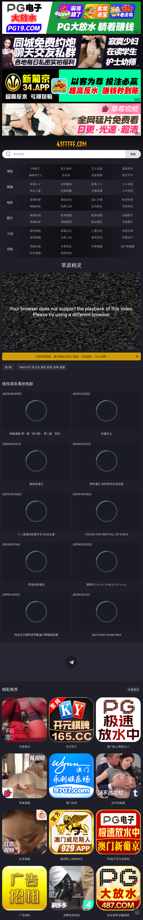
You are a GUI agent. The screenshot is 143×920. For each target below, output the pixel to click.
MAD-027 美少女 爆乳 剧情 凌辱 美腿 (42, 367)
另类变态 (127, 206)
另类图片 (127, 222)
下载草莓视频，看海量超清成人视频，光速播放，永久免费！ (87, 356)
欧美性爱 (127, 199)
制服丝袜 (35, 206)
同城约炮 (35, 246)
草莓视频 (96, 246)
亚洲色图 (66, 215)
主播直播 (96, 190)
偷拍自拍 (66, 199)
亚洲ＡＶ (35, 184)
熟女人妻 (35, 190)
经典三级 (66, 206)
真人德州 (66, 168)
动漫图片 (127, 215)
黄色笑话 (96, 237)
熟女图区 (96, 222)
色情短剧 (66, 253)
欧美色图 (96, 215)
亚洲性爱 (35, 199)
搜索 (133, 154)
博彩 (10, 171)
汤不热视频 (127, 246)
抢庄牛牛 (127, 175)
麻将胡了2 (35, 175)
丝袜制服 (66, 190)
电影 (10, 202)
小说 (10, 233)
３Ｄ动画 (127, 184)
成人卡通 (96, 199)
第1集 (8, 367)
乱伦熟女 (96, 206)
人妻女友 (96, 231)
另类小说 (66, 237)
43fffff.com (71, 144)
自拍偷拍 (66, 184)
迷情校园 (35, 237)
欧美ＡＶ (96, 184)
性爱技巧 (127, 237)
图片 (10, 218)
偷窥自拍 (35, 215)
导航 (10, 249)
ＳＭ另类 (127, 190)
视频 (10, 187)
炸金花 (66, 175)
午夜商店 (66, 246)
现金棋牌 (96, 175)
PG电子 (35, 168)
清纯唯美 (66, 222)
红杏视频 (35, 253)
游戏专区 (127, 168)
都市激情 (35, 231)
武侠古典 (127, 231)
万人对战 (96, 168)
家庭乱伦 (66, 231)
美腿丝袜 (35, 222)
